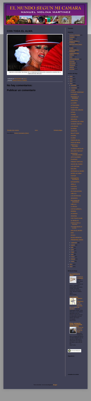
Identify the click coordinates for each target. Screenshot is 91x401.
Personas (71, 61)
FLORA (71, 48)
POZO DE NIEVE (75, 142)
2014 (71, 78)
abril (72, 254)
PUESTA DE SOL (75, 140)
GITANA (73, 112)
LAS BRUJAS (74, 117)
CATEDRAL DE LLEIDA (77, 121)
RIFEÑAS (73, 211)
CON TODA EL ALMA (76, 218)
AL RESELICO (75, 220)
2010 (71, 266)
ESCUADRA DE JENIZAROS (75, 201)
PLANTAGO (74, 159)
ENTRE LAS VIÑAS (76, 173)
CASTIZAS (74, 186)
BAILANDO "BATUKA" (77, 151)
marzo (73, 256)
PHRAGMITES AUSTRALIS (75, 178)
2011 (71, 264)
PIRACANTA (74, 100)
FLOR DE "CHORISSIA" (77, 92)
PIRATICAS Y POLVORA (74, 145)
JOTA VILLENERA (76, 157)
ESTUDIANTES (75, 182)
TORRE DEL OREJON (77, 110)
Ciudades (71, 37)
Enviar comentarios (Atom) (22, 133)
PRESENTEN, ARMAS (77, 239)
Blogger (55, 384)
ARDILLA (73, 184)
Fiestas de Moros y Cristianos (20, 80)
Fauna (71, 39)
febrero (73, 259)
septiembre (74, 242)
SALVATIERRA (74, 297)
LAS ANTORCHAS (76, 195)
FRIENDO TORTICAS (77, 161)
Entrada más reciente (13, 130)
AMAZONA (74, 216)
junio (72, 249)
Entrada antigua (58, 130)
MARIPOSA (74, 131)
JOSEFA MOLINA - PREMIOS (74, 50)
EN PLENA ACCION (76, 191)
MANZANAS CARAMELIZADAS (76, 154)
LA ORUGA (74, 206)
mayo (72, 252)
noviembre (74, 88)
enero (73, 261)
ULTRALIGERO (75, 105)
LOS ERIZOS (74, 126)
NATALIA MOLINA (74, 59)
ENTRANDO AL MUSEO (77, 171)
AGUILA (73, 235)
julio (72, 247)
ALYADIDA (74, 128)
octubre (73, 90)
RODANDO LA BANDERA (75, 97)
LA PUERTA (74, 94)
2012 (71, 83)
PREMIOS (72, 65)
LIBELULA (73, 193)
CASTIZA (73, 175)
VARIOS (71, 67)
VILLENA (71, 69)
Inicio (36, 130)
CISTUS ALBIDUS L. (76, 209)
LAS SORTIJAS (75, 166)
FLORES (73, 138)
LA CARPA (74, 103)
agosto (73, 245)
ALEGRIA (73, 135)
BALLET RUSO (75, 133)
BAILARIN (73, 168)
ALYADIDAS (74, 213)
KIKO (70, 57)
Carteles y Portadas (74, 35)
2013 (71, 81)
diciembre (74, 85)
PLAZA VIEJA (74, 107)
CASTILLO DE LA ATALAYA (75, 223)
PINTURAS (72, 63)
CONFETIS (74, 188)
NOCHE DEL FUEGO (76, 164)
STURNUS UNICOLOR (77, 148)
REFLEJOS (74, 119)
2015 (71, 76)
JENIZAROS (74, 198)
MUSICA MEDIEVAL (76, 237)
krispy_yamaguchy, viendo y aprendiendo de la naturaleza (76, 325)
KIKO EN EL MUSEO (76, 230)
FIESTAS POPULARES (75, 44)
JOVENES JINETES (76, 124)
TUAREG (73, 114)
